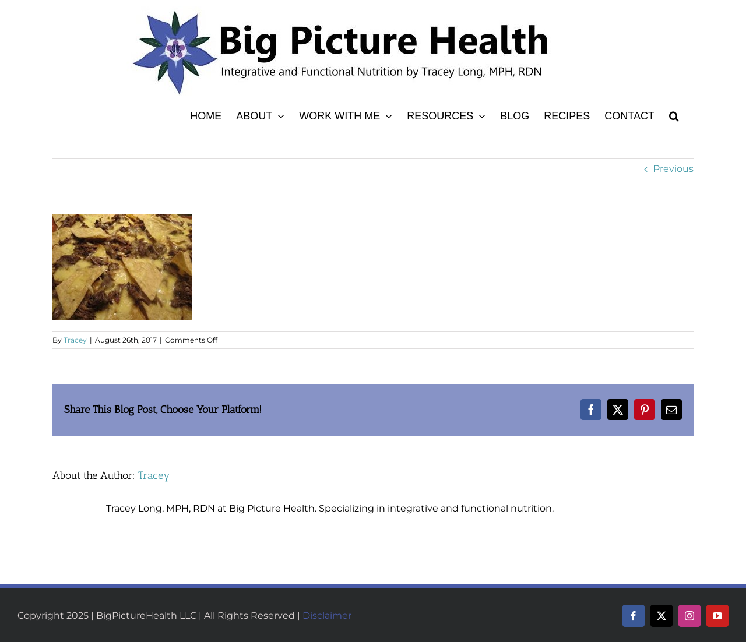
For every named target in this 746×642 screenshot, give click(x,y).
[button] (674, 114)
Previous (673, 168)
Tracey (75, 340)
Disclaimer (326, 615)
